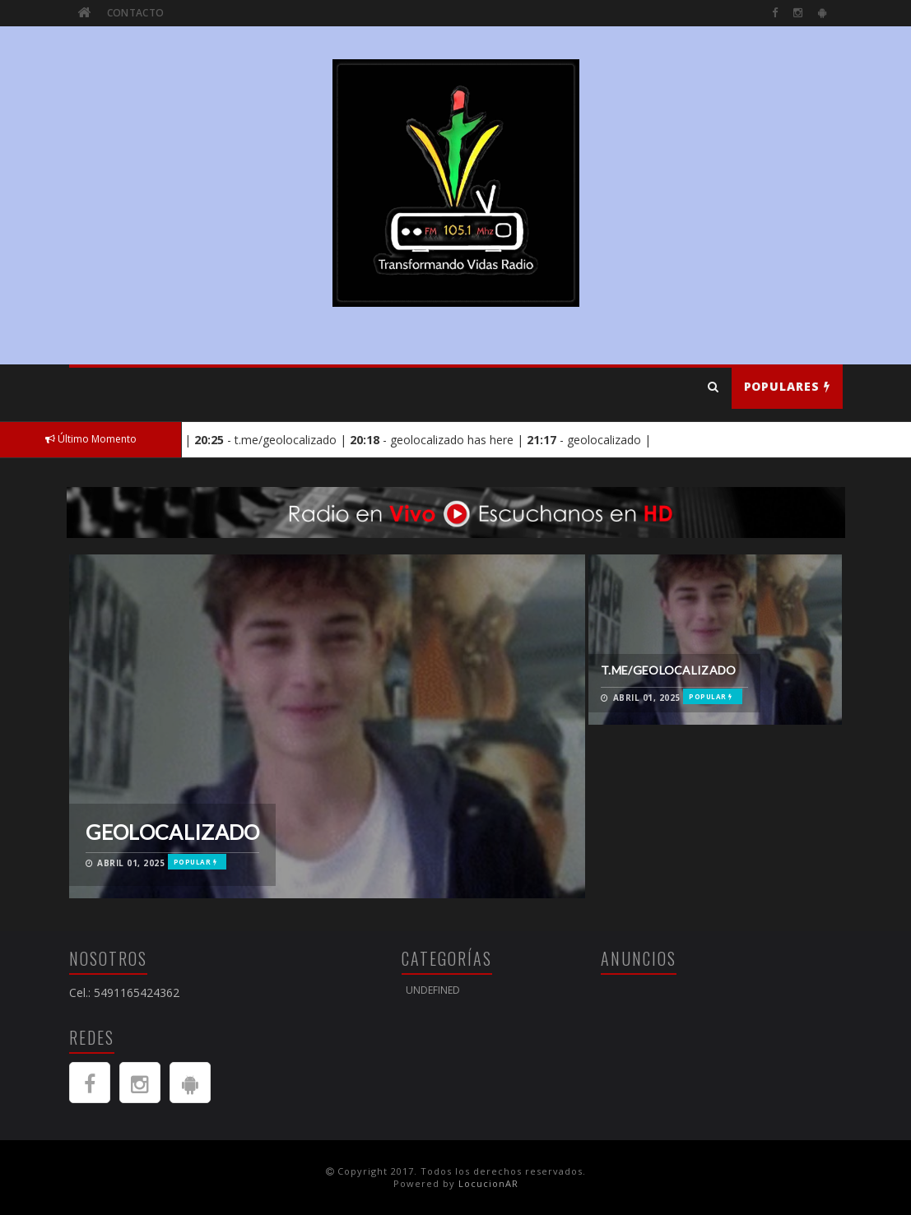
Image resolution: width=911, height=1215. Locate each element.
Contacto (135, 13)
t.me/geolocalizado (668, 670)
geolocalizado (173, 831)
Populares (787, 386)
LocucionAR (488, 1183)
